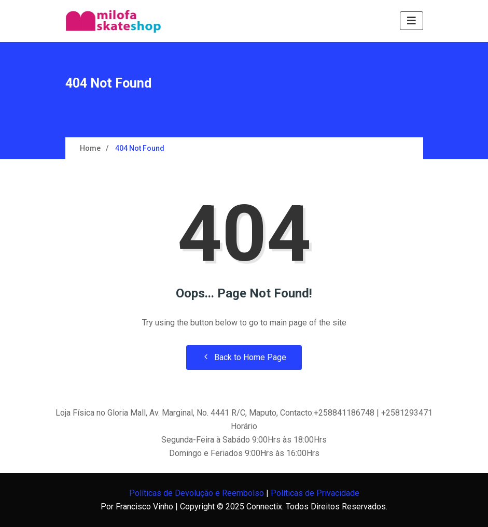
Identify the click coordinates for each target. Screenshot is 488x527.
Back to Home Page (244, 357)
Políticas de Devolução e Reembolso (196, 493)
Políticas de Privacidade (315, 493)
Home (90, 148)
